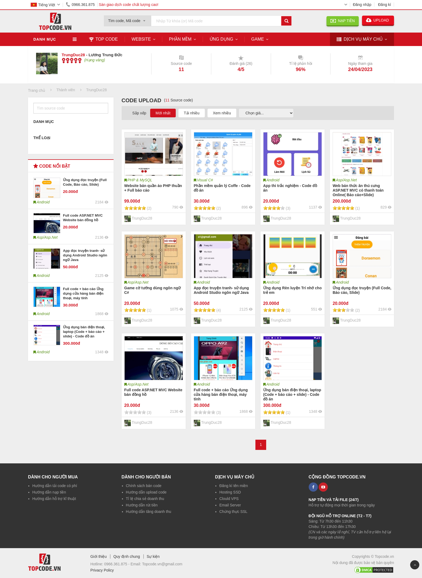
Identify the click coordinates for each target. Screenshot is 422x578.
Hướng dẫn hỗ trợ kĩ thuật (54, 498)
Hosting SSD (230, 492)
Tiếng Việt (43, 5)
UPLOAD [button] (378, 20)
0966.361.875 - (117, 564)
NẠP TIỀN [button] (342, 21)
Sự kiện (153, 556)
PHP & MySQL (140, 180)
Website (141, 39)
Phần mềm (180, 39)
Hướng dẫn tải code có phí (54, 486)
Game (257, 39)
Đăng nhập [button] (362, 4)
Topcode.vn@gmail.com (162, 564)
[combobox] (127, 19)
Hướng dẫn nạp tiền (49, 492)
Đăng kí (384, 4)
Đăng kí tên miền (233, 486)
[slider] (72, 60)
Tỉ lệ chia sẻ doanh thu (145, 498)
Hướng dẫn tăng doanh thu (148, 511)
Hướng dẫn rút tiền (142, 505)
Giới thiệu (98, 556)
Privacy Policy (102, 570)
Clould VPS (229, 498)
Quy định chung (126, 556)
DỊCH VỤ (360, 39)
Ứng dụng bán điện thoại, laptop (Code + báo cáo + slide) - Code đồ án (84, 331)
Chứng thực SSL (233, 511)
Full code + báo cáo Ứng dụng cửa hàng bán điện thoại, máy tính (83, 293)
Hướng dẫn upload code (146, 492)
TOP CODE (103, 39)
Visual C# (205, 180)
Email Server (230, 505)
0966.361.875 (79, 4)
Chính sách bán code (143, 486)
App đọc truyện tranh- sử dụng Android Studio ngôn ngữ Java (85, 255)
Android (272, 180)
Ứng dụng (221, 39)
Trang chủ (36, 90)
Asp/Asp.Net (346, 180)
